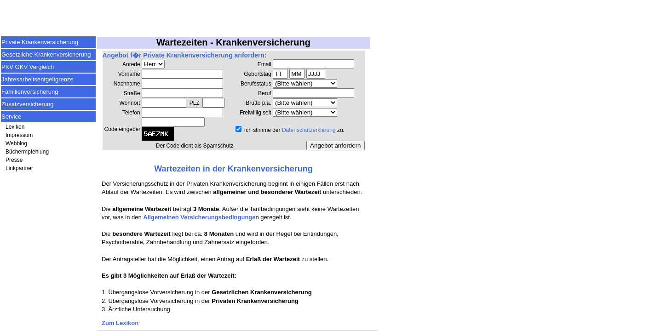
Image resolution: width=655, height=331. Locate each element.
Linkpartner (19, 168)
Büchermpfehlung (27, 151)
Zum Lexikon (120, 323)
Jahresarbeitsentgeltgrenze (37, 79)
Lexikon (15, 127)
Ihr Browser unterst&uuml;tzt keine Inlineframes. (233, 105)
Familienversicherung (29, 91)
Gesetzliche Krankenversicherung (46, 54)
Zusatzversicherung (27, 104)
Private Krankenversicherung (39, 42)
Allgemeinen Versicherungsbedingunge (199, 217)
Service (11, 116)
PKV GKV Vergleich (27, 66)
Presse (14, 160)
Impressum (19, 135)
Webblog (16, 143)
